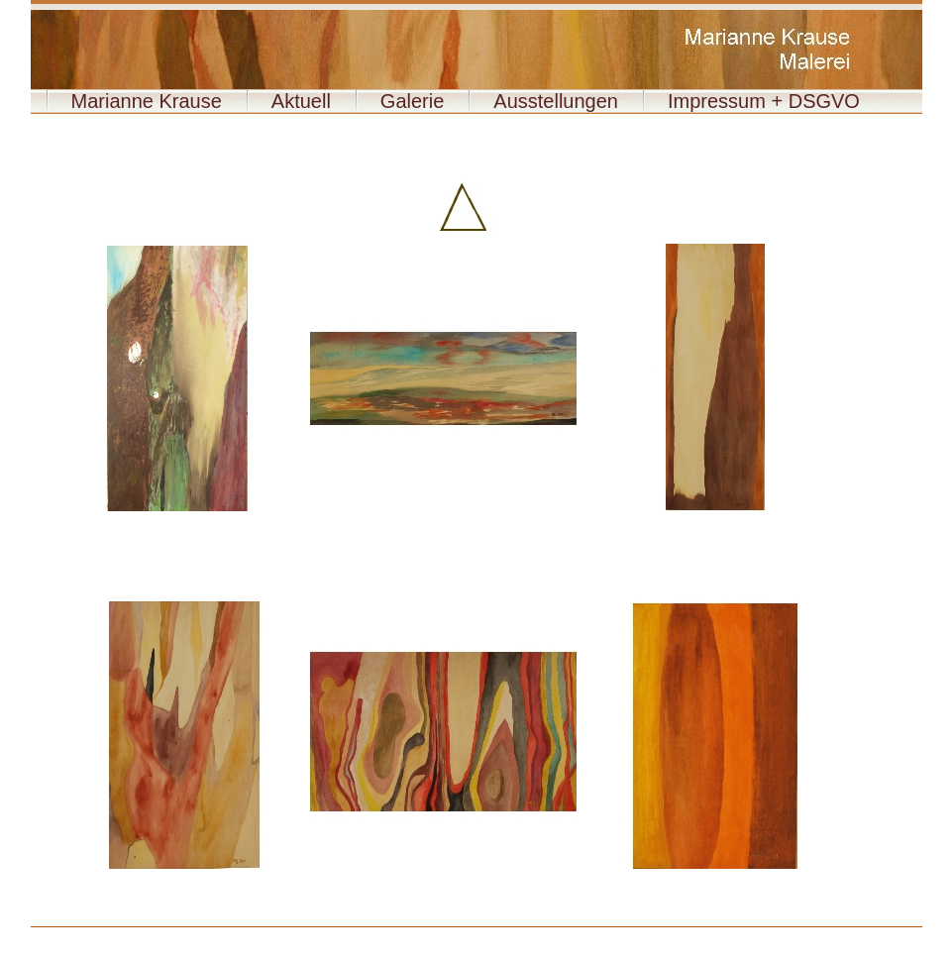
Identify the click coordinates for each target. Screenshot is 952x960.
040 (542, 935)
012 (401, 934)
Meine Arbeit (159, 934)
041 (569, 935)
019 (588, 934)
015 (481, 934)
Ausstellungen (555, 101)
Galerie (412, 101)
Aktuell (301, 101)
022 (669, 934)
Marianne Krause (146, 101)
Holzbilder (102, 934)
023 (695, 934)
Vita (131, 934)
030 (883, 934)
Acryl (74, 934)
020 (615, 934)
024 (722, 934)
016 (508, 934)
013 (428, 934)
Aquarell (47, 934)
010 (349, 934)
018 (562, 934)
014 (455, 934)
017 (535, 934)
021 (642, 934)
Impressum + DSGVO (764, 101)
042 (595, 935)
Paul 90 (649, 935)
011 (374, 934)
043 (622, 935)
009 (322, 934)
